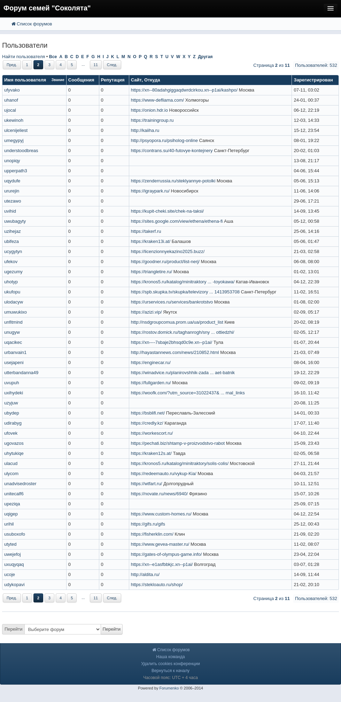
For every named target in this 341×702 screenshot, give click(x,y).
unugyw (12, 332)
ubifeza (11, 241)
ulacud (10, 463)
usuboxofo (14, 534)
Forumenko (169, 688)
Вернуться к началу (170, 670)
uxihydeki (13, 392)
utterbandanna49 (21, 372)
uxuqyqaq (14, 564)
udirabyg (13, 423)
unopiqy (12, 160)
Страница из (271, 65)
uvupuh (11, 382)
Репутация (113, 79)
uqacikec (13, 342)
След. (112, 65)
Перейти (14, 629)
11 (96, 65)
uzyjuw (11, 402)
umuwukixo (15, 312)
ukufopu (12, 291)
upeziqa (12, 503)
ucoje (9, 574)
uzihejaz (12, 231)
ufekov (10, 261)
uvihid (10, 211)
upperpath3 (15, 170)
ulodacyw (13, 302)
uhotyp (11, 281)
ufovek (10, 433)
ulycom (11, 473)
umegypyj (14, 140)
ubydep (11, 413)
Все (53, 56)
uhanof (11, 100)
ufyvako (12, 90)
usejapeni (14, 362)
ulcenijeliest (16, 130)
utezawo (12, 201)
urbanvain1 (15, 352)
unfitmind (13, 322)
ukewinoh (13, 120)
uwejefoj (12, 554)
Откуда (152, 79)
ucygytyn (13, 251)
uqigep (11, 513)
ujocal (10, 110)
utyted (10, 544)
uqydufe (12, 180)
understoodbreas (21, 150)
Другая (205, 56)
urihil (9, 524)
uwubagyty (15, 221)
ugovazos (14, 443)
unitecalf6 (14, 493)
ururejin (11, 191)
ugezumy (13, 271)
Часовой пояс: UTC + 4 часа (170, 677)
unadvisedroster (20, 483)
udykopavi (14, 584)
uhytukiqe (14, 453)
